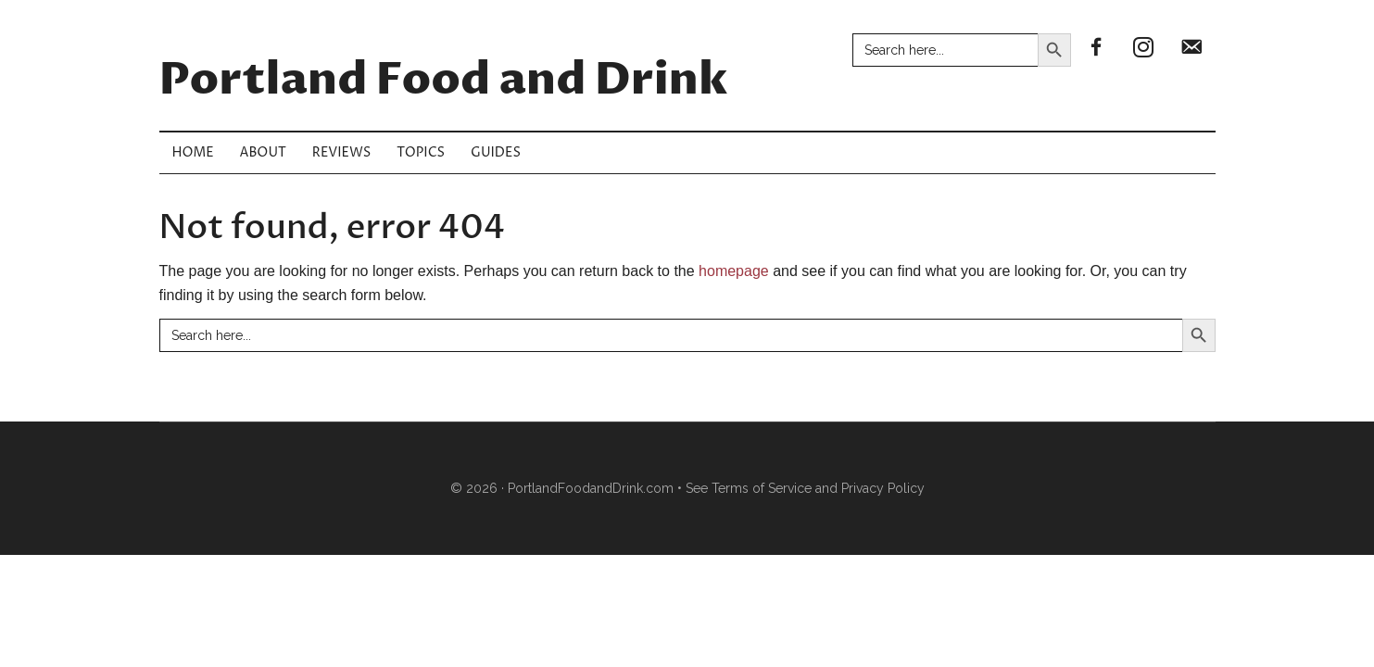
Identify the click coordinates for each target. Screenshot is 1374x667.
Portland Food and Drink (443, 80)
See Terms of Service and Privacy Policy (805, 488)
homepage (734, 271)
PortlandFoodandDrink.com (591, 488)
